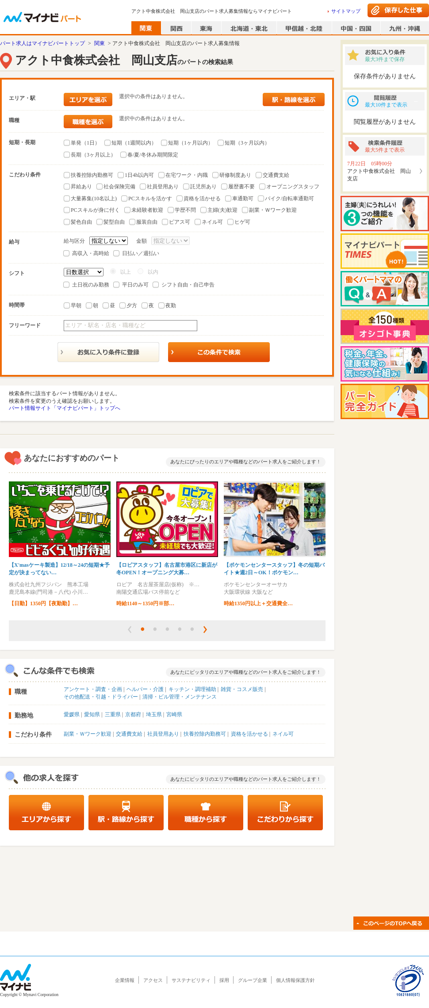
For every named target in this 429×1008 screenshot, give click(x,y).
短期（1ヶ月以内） (190, 143)
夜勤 (170, 305)
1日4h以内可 (139, 175)
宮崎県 (174, 714)
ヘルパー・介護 (145, 689)
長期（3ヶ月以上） (93, 155)
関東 (99, 43)
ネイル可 (212, 222)
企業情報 (124, 980)
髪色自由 (81, 222)
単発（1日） (85, 143)
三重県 (113, 714)
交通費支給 (276, 175)
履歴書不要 (241, 186)
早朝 (76, 305)
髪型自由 (114, 222)
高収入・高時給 (90, 253)
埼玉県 (154, 714)
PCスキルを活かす (150, 198)
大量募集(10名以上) (94, 198)
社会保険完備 (119, 186)
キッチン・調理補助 (192, 689)
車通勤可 (242, 198)
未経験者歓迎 (147, 210)
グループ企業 (252, 980)
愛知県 (92, 714)
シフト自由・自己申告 (187, 285)
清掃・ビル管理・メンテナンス (179, 697)
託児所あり (203, 186)
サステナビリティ (191, 980)
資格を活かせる (202, 198)
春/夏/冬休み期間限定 (152, 155)
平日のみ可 (135, 285)
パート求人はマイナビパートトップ (42, 43)
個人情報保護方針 (295, 980)
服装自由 (146, 222)
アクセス (153, 980)
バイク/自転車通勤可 (289, 198)
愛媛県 (72, 714)
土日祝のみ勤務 (90, 285)
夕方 (131, 305)
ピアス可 (179, 222)
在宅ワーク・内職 (186, 175)
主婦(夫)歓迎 (222, 210)
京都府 (133, 714)
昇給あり (81, 186)
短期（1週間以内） (134, 143)
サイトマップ (345, 11)
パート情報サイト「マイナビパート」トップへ (64, 408)
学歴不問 (185, 210)
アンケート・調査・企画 (93, 689)
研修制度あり (235, 175)
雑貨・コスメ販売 (242, 689)
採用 (224, 980)
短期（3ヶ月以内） (247, 143)
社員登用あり (163, 186)
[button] (129, 629)
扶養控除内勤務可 (92, 175)
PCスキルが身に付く (95, 210)
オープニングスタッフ (292, 186)
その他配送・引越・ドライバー (101, 697)
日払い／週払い (140, 253)
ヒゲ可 (242, 222)
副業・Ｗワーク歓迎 (273, 210)
